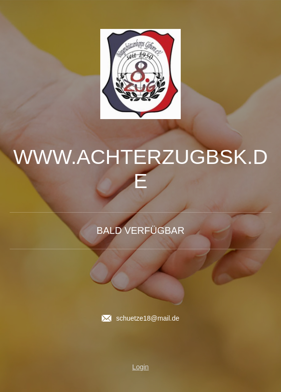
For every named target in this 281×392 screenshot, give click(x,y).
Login (140, 367)
